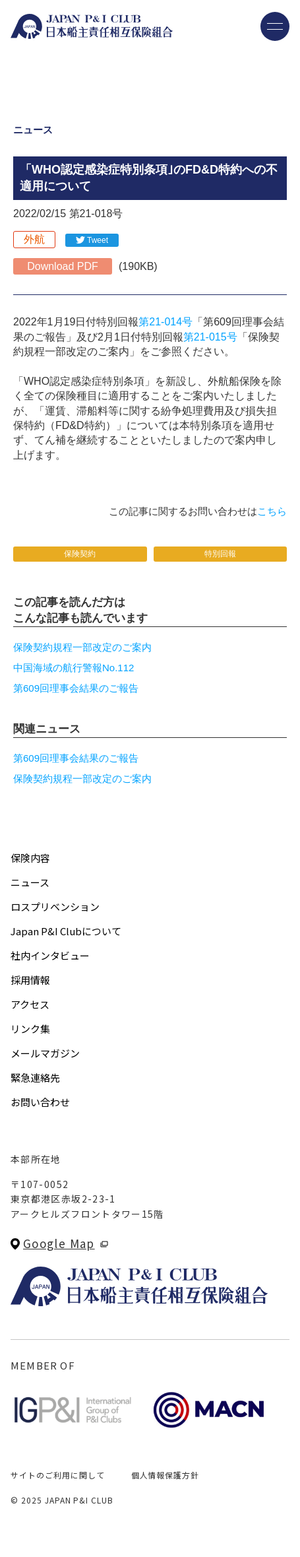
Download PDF (62, 266)
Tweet (97, 240)
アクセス (30, 1004)
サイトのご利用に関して (58, 1474)
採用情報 (30, 980)
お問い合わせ (40, 1102)
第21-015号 (210, 337)
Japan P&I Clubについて (66, 931)
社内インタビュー (50, 955)
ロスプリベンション (55, 906)
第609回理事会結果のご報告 (75, 688)
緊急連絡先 (35, 1077)
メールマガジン (45, 1053)
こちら (272, 511)
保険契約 (80, 553)
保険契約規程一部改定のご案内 (82, 647)
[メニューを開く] (274, 26)
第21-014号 (165, 321)
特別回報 (220, 553)
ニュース (30, 882)
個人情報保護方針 (165, 1474)
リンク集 (30, 1029)
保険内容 (30, 858)
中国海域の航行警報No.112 (73, 667)
